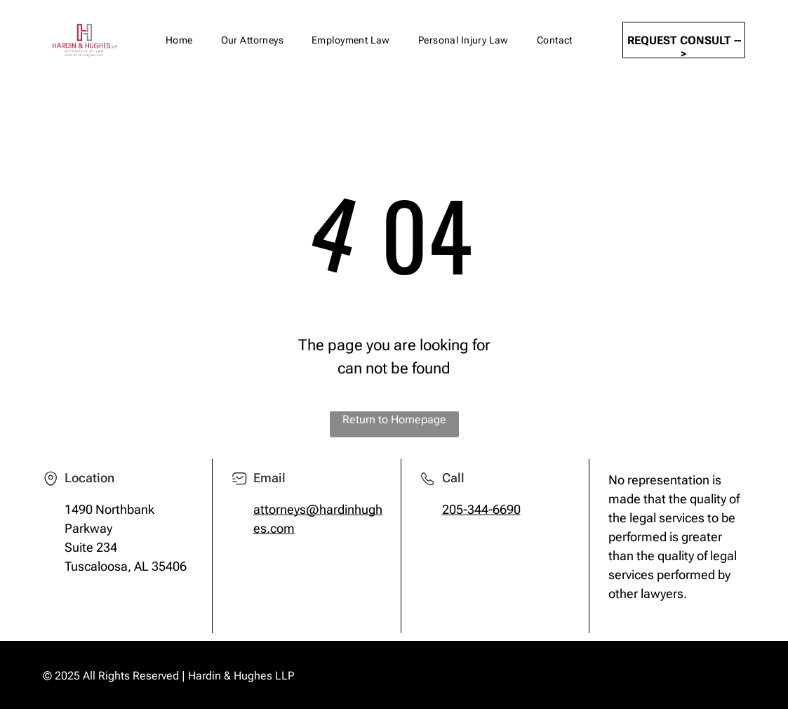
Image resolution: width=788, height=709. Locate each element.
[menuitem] (179, 41)
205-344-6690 (481, 509)
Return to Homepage (394, 419)
